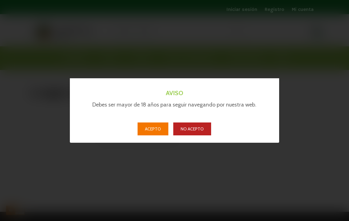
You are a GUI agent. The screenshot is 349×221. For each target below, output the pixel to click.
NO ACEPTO (192, 129)
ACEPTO (153, 129)
